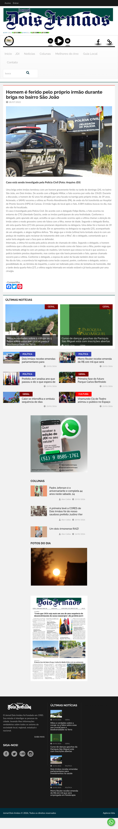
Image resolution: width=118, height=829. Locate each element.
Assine (8, 3)
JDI (17, 64)
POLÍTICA (27, 365)
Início (8, 64)
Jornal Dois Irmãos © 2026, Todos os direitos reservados (29, 824)
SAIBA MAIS (39, 748)
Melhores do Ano (67, 64)
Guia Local (90, 64)
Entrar (16, 3)
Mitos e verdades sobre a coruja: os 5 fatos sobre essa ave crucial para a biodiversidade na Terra (29, 352)
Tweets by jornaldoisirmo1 (96, 716)
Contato (12, 73)
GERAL (51, 317)
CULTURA (83, 405)
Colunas (45, 64)
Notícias (29, 64)
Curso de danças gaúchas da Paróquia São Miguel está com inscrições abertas (86, 351)
